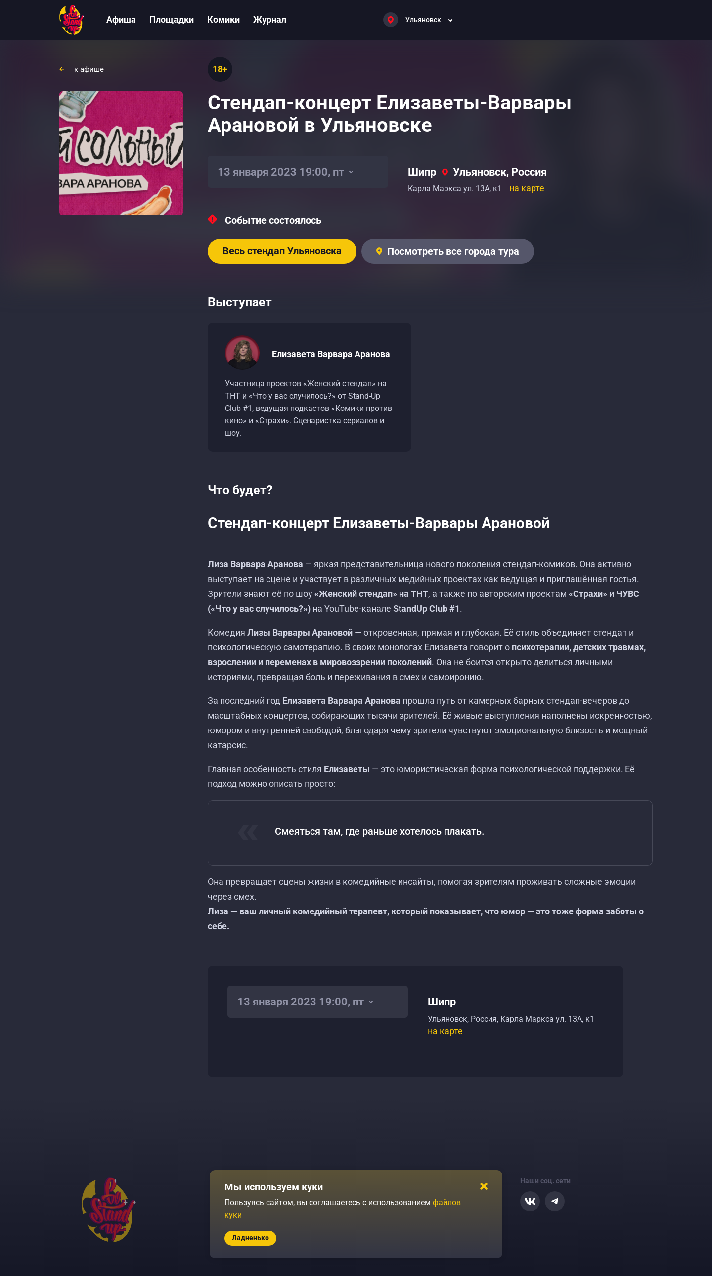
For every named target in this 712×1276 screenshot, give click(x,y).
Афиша (121, 19)
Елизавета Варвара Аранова (331, 354)
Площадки (171, 19)
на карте (526, 188)
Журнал (269, 19)
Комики (223, 19)
